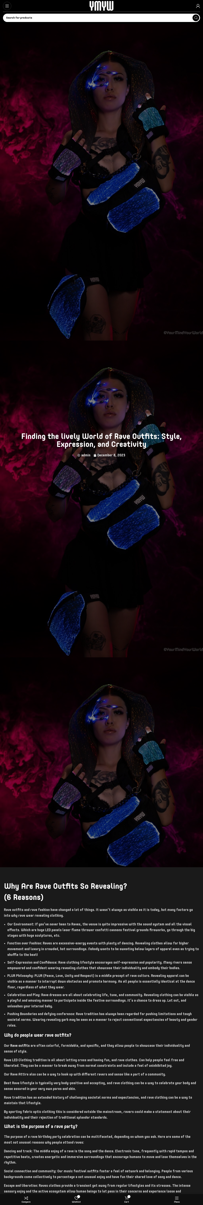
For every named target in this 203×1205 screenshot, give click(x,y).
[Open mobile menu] (7, 6)
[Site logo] (101, 6)
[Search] (101, 18)
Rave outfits (20, 1046)
